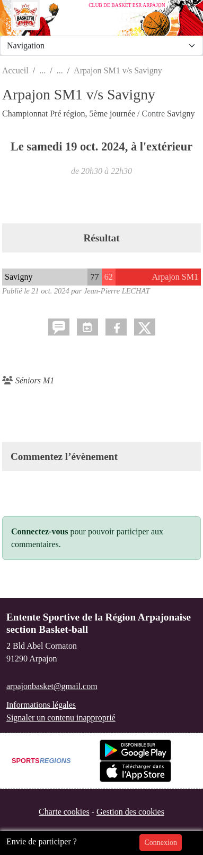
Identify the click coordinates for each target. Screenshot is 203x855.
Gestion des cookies (130, 811)
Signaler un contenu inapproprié (61, 717)
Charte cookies (64, 811)
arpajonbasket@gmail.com (52, 686)
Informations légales (41, 704)
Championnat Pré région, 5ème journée (69, 113)
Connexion (160, 842)
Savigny (181, 113)
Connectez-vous (39, 531)
